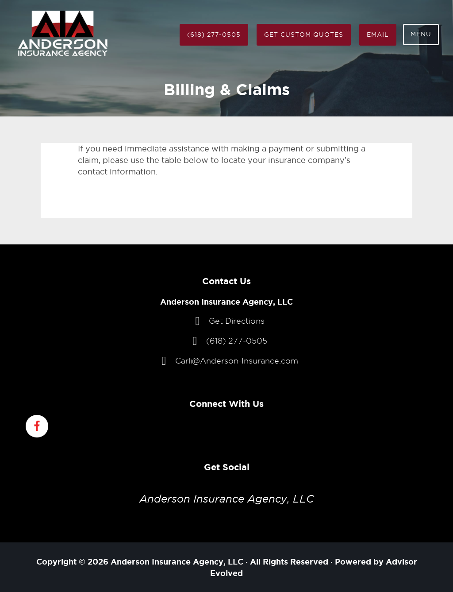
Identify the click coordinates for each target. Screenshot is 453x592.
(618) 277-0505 (214, 34)
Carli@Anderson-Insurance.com (236, 360)
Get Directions (237, 321)
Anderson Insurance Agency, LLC (226, 499)
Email (378, 34)
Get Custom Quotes (303, 34)
